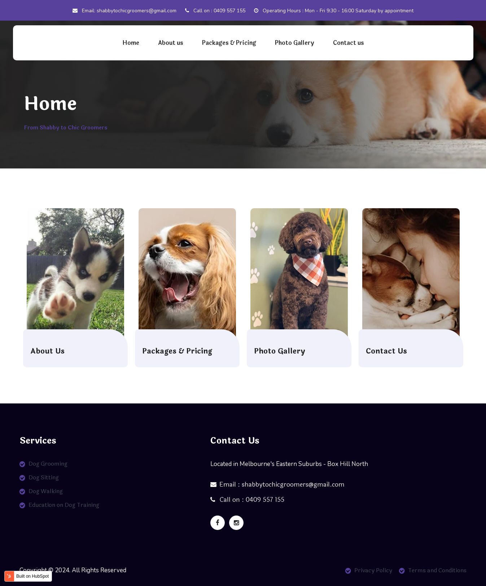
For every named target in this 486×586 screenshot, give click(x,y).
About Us (47, 351)
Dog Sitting (44, 477)
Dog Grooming (48, 463)
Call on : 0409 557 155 (215, 10)
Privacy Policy (373, 570)
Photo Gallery (294, 42)
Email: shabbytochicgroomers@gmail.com (124, 10)
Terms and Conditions (437, 570)
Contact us (348, 42)
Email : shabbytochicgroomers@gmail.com (277, 484)
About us (170, 42)
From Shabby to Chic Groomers (66, 128)
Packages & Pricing (229, 42)
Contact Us (386, 351)
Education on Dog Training (64, 504)
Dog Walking (46, 491)
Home (130, 42)
